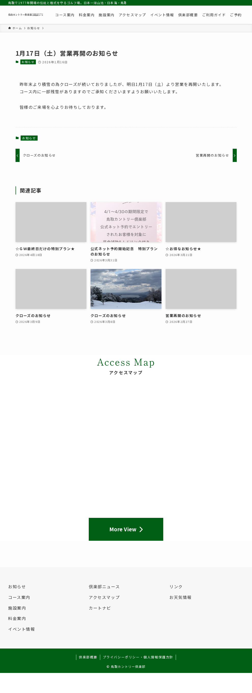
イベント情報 (21, 629)
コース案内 (19, 597)
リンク (176, 586)
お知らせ (28, 62)
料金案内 (17, 618)
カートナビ (100, 608)
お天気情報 (180, 597)
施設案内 (17, 608)
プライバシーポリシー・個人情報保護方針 (138, 657)
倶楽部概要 (88, 657)
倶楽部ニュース (104, 586)
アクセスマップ (104, 597)
